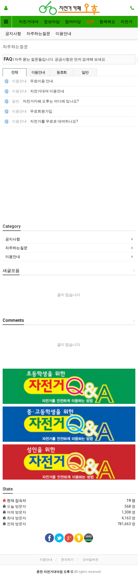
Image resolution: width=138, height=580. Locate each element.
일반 (85, 72)
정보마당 (52, 21)
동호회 (62, 72)
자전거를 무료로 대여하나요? (54, 121)
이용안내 (63, 33)
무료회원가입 (41, 111)
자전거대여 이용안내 (47, 91)
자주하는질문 (38, 33)
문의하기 (67, 559)
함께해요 (107, 21)
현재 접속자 (16, 500)
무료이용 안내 (41, 81)
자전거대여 (29, 21)
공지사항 (13, 33)
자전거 (126, 21)
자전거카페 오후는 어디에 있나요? (51, 101)
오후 (90, 21)
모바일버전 (90, 559)
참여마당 (73, 21)
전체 (14, 72)
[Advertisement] (71, 172)
